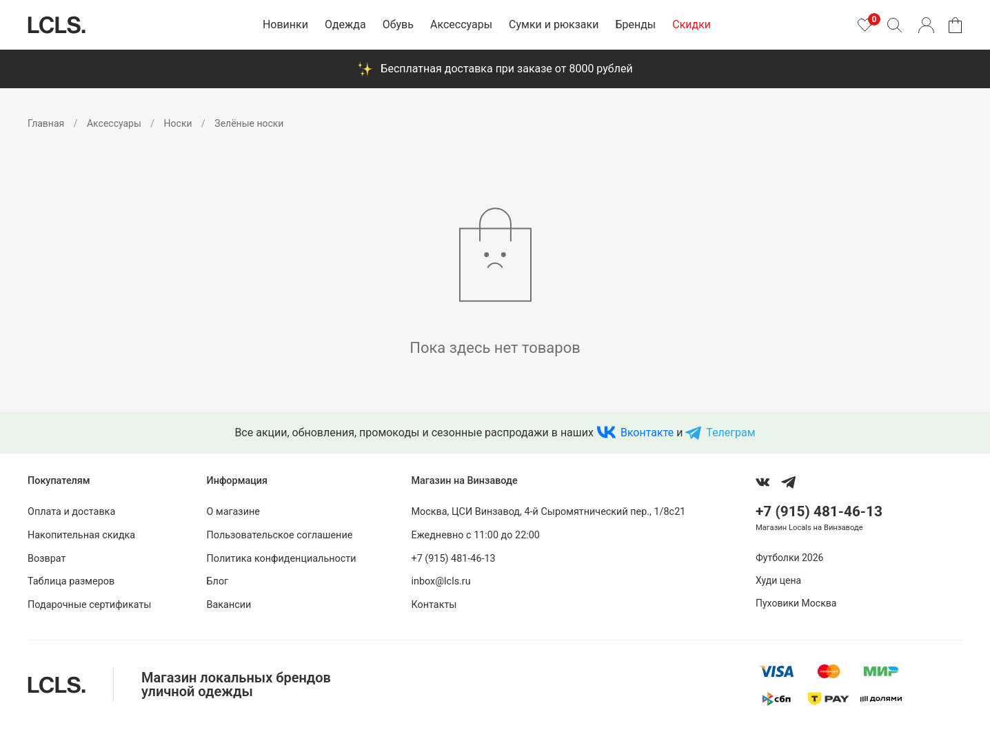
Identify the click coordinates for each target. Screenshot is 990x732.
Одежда (345, 24)
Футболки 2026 (789, 557)
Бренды (635, 24)
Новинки (285, 24)
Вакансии (229, 605)
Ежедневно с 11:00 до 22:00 (475, 535)
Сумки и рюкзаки (553, 24)
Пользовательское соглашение (280, 535)
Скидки (691, 24)
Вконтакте (647, 432)
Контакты (433, 605)
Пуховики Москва (796, 603)
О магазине (233, 512)
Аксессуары (461, 24)
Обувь (398, 24)
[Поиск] (894, 25)
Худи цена (778, 580)
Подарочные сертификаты (90, 605)
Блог (218, 581)
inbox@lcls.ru (440, 581)
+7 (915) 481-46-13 (453, 559)
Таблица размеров (71, 581)
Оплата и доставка (71, 512)
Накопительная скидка (81, 535)
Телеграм (730, 432)
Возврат (46, 559)
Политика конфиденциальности (281, 559)
